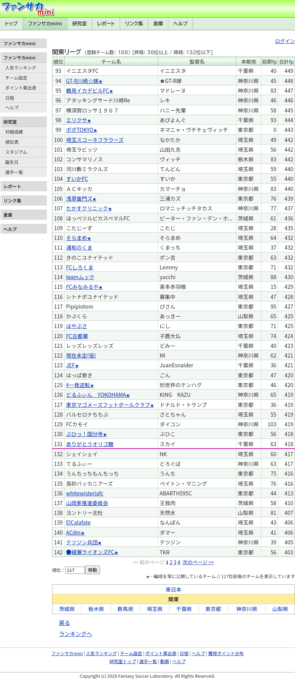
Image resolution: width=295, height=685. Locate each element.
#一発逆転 (78, 385)
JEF (70, 365)
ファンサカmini (45, 23)
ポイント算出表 (20, 87)
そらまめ (76, 237)
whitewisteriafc (84, 493)
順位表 (11, 142)
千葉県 (184, 608)
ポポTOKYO (79, 129)
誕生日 (11, 162)
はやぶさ (76, 325)
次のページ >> (198, 562)
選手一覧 (14, 172)
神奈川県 (246, 608)
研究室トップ (122, 661)
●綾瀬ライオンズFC (90, 551)
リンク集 (134, 23)
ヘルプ (181, 23)
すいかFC (77, 178)
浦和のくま (79, 247)
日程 (9, 97)
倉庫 (158, 23)
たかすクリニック (87, 208)
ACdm (73, 532)
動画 (164, 661)
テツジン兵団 (82, 542)
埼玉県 (155, 608)
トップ (11, 23)
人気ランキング (20, 67)
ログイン (285, 40)
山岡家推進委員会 (87, 503)
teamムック (80, 277)
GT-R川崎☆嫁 (82, 80)
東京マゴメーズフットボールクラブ (108, 404)
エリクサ (76, 120)
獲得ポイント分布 (226, 653)
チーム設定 (16, 77)
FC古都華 (77, 336)
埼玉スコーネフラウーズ (95, 139)
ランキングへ (75, 633)
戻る (64, 622)
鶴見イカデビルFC (87, 90)
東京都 (213, 608)
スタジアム (16, 152)
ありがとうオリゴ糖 (89, 444)
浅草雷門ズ (79, 198)
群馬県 (126, 608)
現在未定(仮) (81, 355)
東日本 (174, 589)
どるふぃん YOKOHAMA (96, 394)
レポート (106, 23)
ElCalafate (78, 522)
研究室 (79, 23)
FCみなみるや (82, 286)
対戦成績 (14, 131)
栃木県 (96, 608)
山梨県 (280, 608)
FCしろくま (79, 267)
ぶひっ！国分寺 (84, 433)
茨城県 (67, 608)
